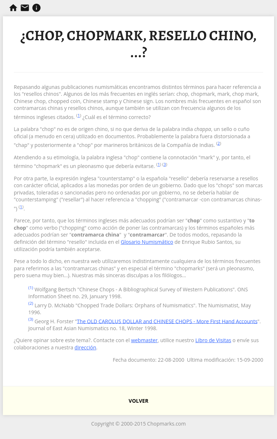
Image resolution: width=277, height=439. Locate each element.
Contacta (25, 8)
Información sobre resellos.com (36, 8)
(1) (30, 287)
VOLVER (138, 400)
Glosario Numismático (147, 241)
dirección (85, 347)
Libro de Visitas (213, 340)
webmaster (144, 340)
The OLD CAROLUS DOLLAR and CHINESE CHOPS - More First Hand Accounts (167, 320)
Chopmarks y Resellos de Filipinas (13, 8)
